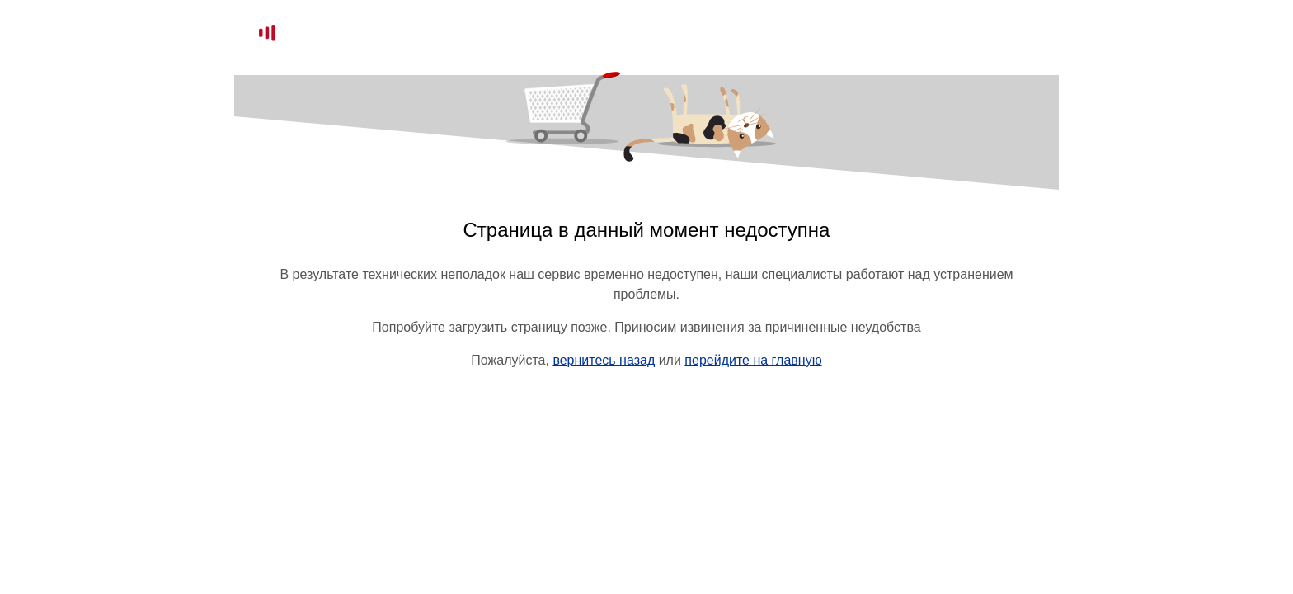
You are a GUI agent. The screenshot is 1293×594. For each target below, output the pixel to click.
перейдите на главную (752, 360)
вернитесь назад (603, 360)
